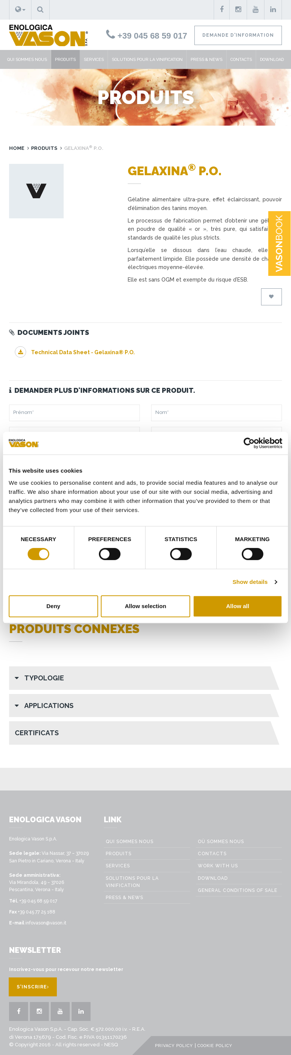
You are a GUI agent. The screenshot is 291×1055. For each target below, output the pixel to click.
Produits (65, 59)
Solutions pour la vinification (147, 59)
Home (16, 148)
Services (94, 59)
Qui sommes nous (27, 59)
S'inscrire (33, 987)
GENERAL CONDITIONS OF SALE (237, 890)
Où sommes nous (221, 841)
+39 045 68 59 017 (146, 35)
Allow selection (145, 606)
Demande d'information (238, 35)
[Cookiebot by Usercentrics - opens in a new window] (249, 443)
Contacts (241, 59)
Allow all (237, 606)
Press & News (206, 59)
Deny (53, 606)
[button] (20, 10)
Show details (250, 582)
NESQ (111, 1044)
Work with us (218, 865)
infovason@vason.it (45, 923)
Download (272, 59)
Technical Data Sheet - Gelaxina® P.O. (75, 352)
